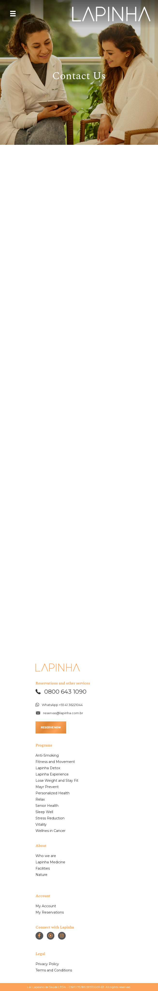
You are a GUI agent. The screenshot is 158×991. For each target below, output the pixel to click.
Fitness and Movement (55, 762)
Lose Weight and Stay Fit (57, 780)
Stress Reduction (50, 818)
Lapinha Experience (52, 774)
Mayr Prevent (47, 787)
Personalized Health (53, 793)
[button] (61, 691)
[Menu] (13, 13)
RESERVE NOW (51, 727)
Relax (40, 799)
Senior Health (47, 805)
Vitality (41, 824)
